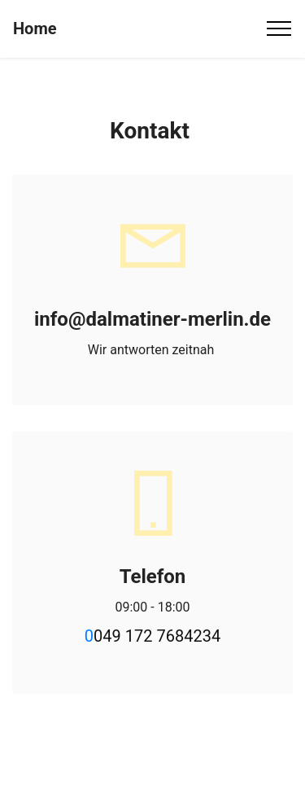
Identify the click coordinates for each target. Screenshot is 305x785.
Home (35, 28)
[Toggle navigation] (279, 28)
